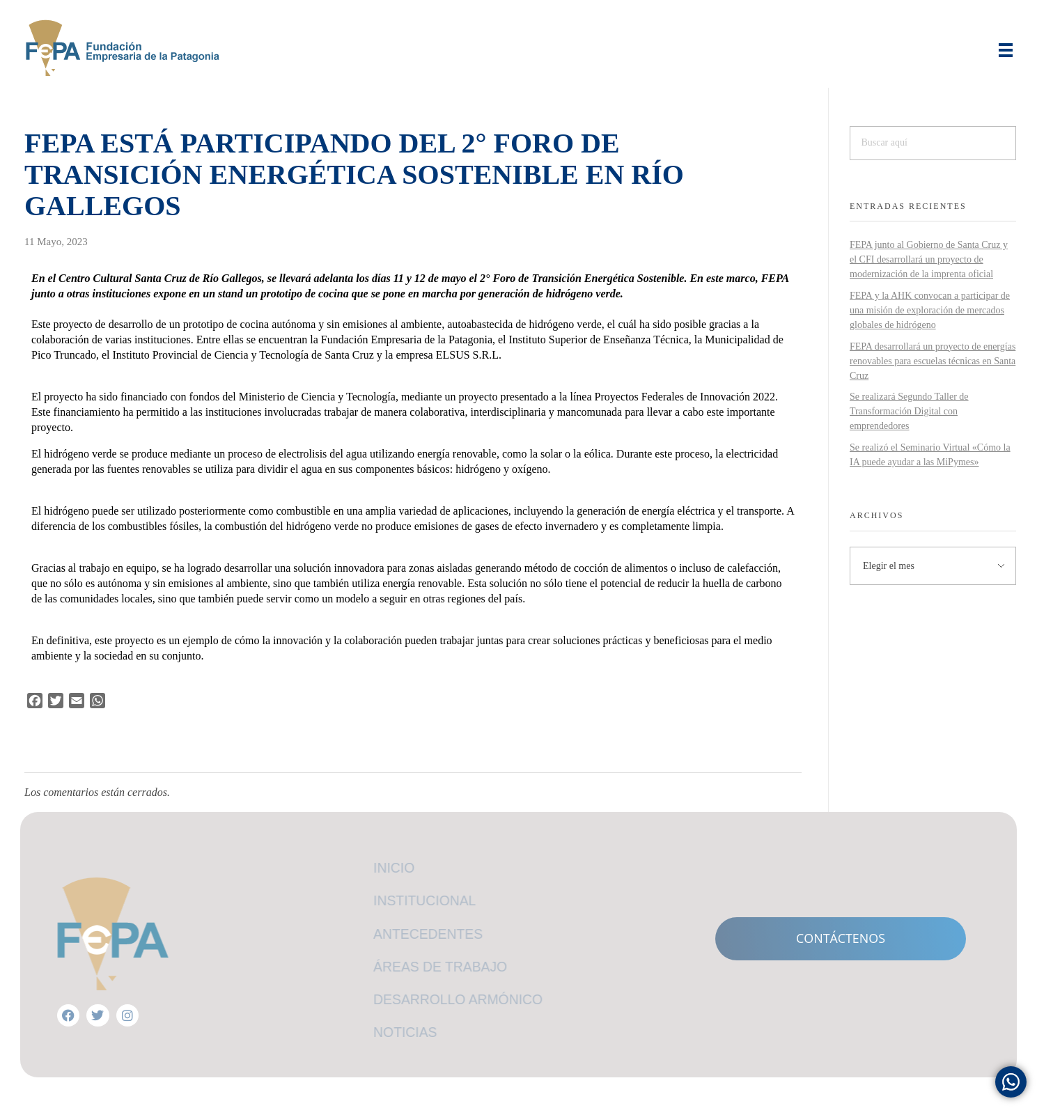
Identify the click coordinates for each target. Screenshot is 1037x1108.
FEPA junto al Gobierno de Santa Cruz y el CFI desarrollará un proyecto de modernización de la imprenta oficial (929, 259)
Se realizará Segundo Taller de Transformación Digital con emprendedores (909, 411)
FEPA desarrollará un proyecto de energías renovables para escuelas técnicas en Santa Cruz (932, 361)
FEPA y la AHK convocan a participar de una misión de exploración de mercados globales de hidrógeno (930, 310)
